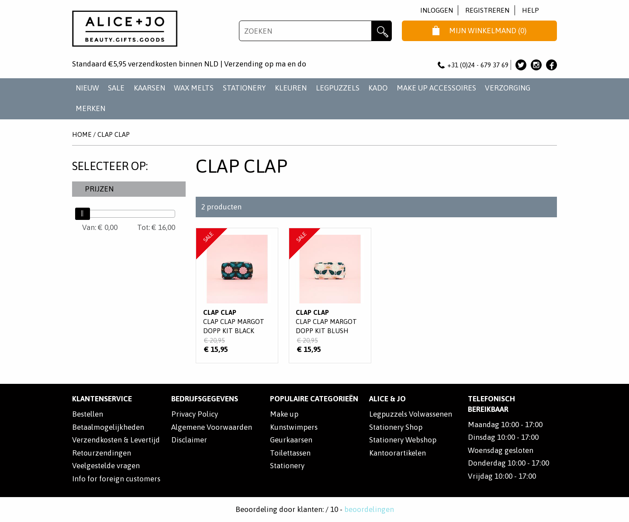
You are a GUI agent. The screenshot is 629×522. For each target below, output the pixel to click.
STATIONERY (244, 88)
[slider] (82, 214)
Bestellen (87, 414)
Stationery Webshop (402, 439)
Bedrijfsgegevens (204, 398)
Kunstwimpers (294, 427)
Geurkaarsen (291, 439)
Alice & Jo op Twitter (520, 64)
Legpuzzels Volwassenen (410, 414)
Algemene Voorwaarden (211, 427)
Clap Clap (113, 134)
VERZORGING (507, 88)
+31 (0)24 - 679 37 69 (473, 65)
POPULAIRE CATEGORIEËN (314, 398)
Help (530, 10)
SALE (116, 88)
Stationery (287, 465)
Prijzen (99, 188)
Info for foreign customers (116, 478)
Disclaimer (189, 439)
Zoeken (381, 31)
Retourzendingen (101, 453)
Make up (284, 414)
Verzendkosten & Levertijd (116, 439)
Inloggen (436, 10)
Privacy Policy (194, 414)
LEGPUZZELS (337, 88)
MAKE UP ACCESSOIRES (436, 88)
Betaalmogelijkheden (108, 427)
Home (81, 134)
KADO (377, 88)
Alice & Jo (387, 398)
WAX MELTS (194, 88)
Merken (90, 108)
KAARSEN (149, 88)
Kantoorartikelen (397, 453)
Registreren (487, 10)
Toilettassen (290, 453)
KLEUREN (291, 88)
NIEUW (87, 88)
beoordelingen (369, 509)
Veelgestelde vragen (106, 465)
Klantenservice (102, 398)
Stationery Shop (395, 427)
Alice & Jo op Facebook (551, 64)
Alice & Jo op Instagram (536, 64)
